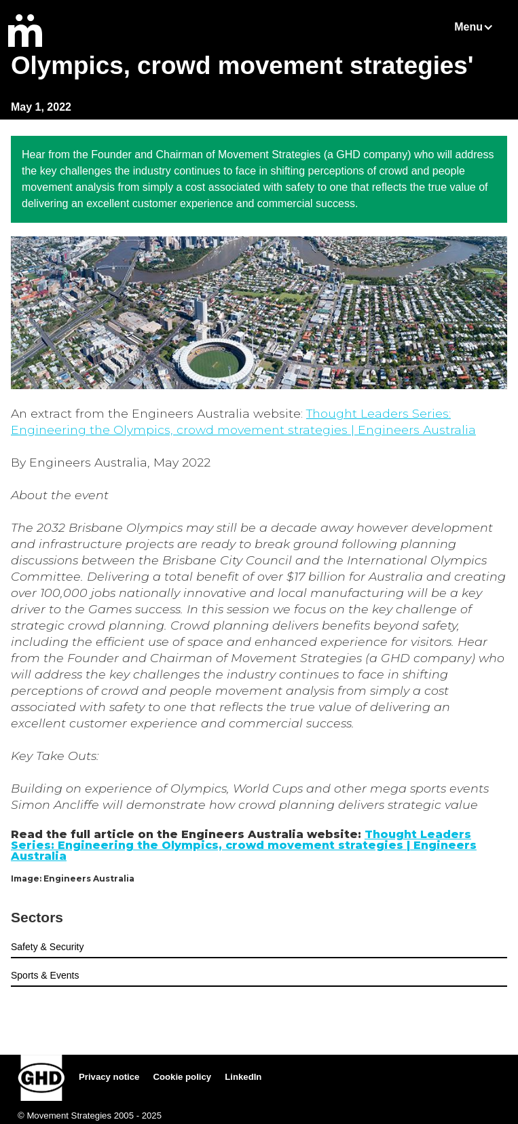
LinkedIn (243, 1077)
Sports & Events (45, 975)
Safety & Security (47, 946)
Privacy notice (109, 1077)
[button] (480, 27)
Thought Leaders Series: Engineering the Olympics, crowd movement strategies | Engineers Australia (244, 845)
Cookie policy (182, 1077)
